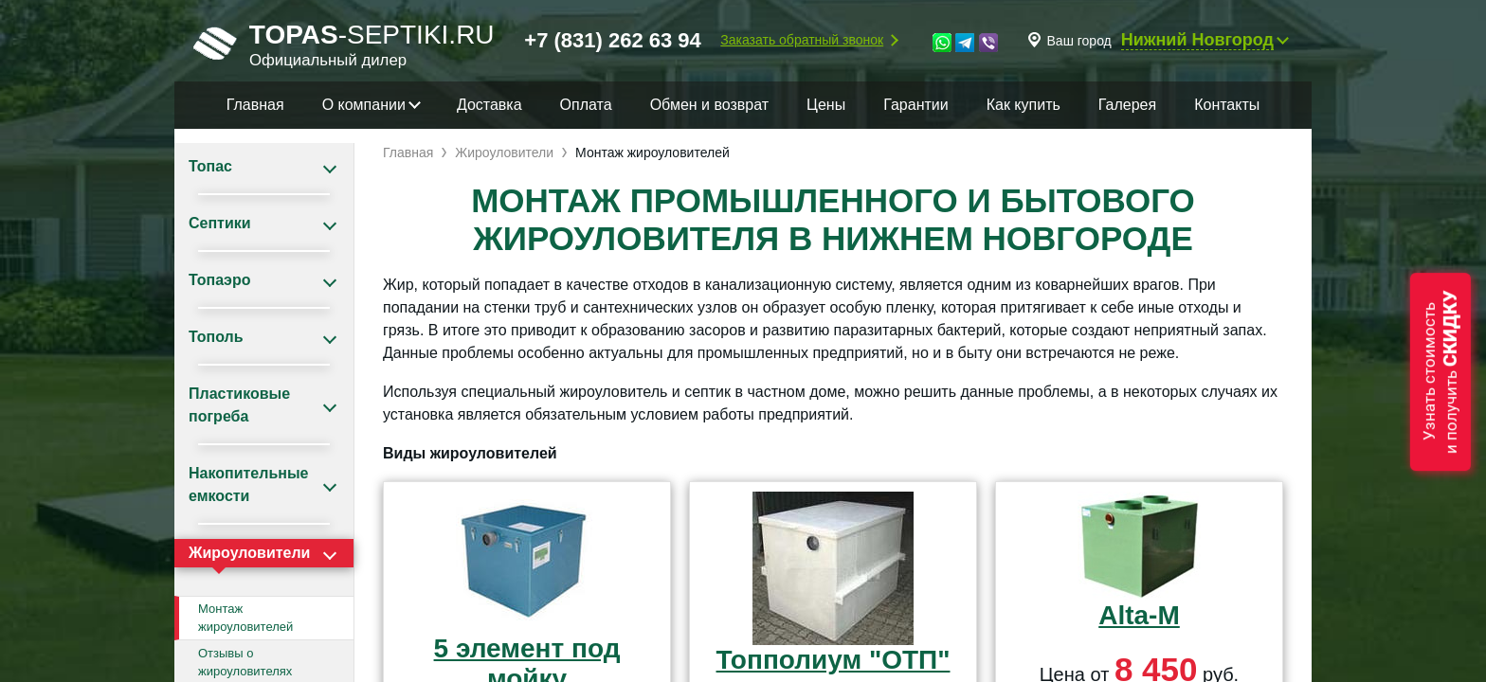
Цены (825, 105)
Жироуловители (249, 553)
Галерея (1127, 105)
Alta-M (1139, 615)
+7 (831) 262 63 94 (612, 40)
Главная (255, 105)
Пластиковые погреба (239, 405)
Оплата (586, 105)
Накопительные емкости (248, 484)
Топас (210, 166)
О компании (364, 105)
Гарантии (916, 105)
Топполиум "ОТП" (833, 659)
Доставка (489, 105)
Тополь (216, 337)
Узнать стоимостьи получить (1440, 372)
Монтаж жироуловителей (245, 618)
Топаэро (219, 280)
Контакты (1226, 105)
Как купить (1023, 105)
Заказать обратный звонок (801, 39)
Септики (220, 223)
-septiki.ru (344, 43)
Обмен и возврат (709, 105)
